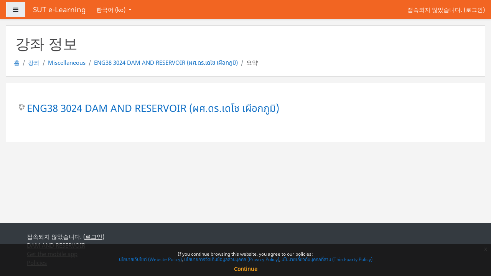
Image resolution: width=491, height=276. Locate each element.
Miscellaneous (67, 62)
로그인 (474, 9)
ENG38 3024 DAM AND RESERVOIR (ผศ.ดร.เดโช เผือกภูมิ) (166, 62)
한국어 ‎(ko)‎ (111, 9)
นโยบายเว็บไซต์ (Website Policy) (150, 259)
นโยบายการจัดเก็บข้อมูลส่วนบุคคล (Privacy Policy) (231, 259)
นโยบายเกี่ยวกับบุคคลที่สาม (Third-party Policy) (327, 259)
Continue (245, 269)
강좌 (34, 62)
